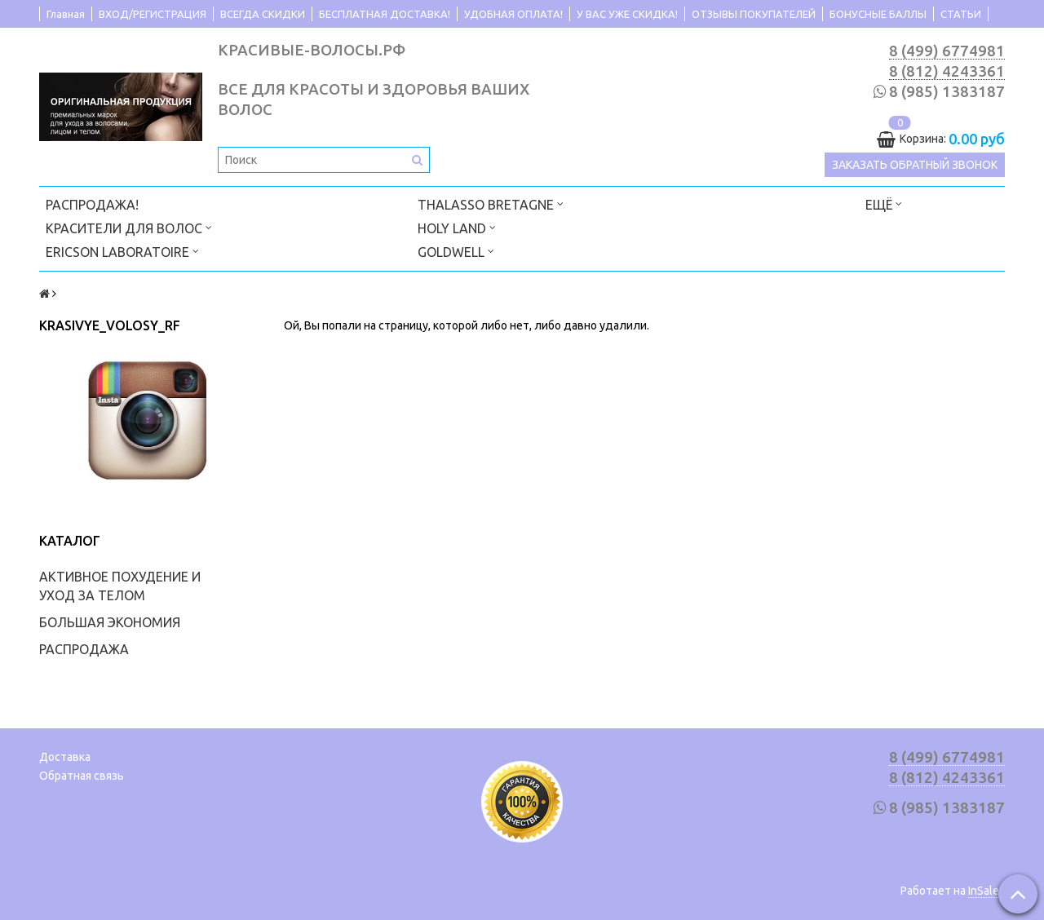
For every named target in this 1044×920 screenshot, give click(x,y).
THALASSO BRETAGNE (491, 203)
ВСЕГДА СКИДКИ (262, 14)
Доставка (65, 756)
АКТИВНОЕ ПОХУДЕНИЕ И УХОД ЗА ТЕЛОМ (120, 586)
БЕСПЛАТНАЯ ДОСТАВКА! (384, 14)
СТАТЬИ (960, 14)
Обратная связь (81, 775)
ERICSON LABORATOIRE (122, 251)
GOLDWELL (456, 251)
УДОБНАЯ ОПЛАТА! (513, 14)
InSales (986, 890)
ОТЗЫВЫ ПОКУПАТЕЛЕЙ (754, 14)
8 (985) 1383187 (947, 91)
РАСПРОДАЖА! (92, 204)
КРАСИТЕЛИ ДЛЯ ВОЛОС (129, 227)
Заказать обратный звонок (915, 164)
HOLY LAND (457, 227)
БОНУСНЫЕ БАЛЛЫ (878, 14)
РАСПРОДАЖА (84, 649)
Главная (65, 14)
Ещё (883, 203)
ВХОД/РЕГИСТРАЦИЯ (152, 14)
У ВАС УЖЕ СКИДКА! (627, 14)
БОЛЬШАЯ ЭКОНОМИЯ (109, 622)
